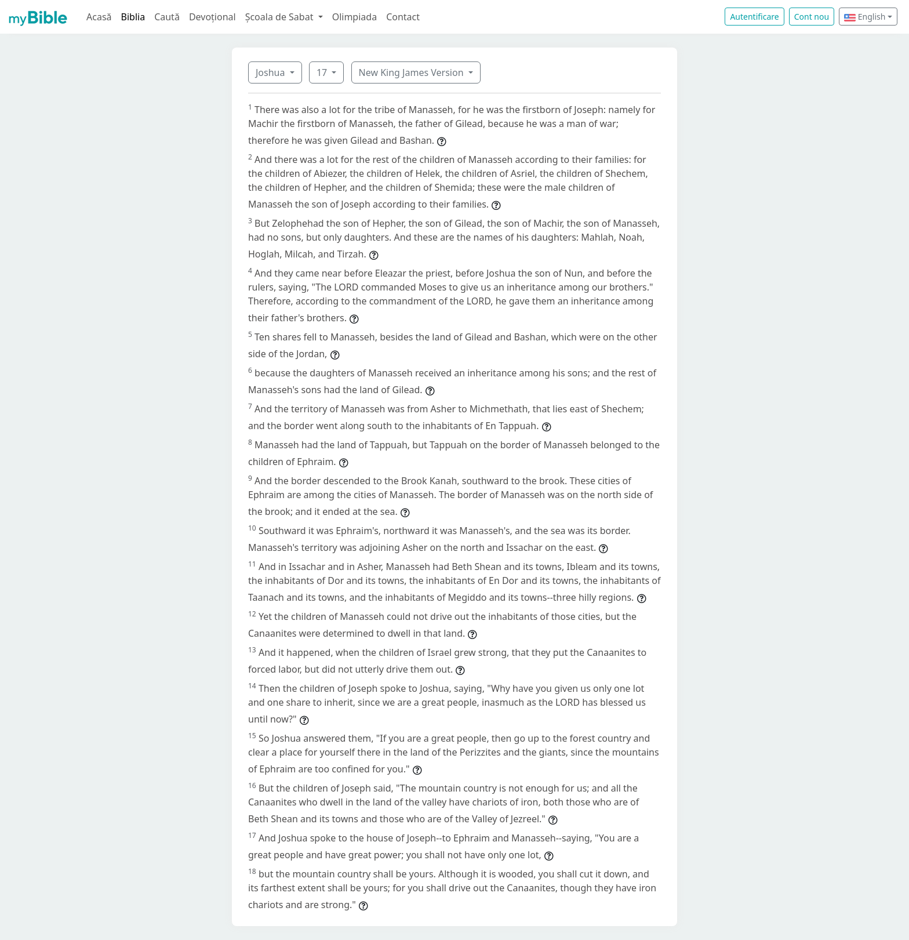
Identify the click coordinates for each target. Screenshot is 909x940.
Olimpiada (354, 16)
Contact (403, 16)
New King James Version (412, 72)
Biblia (133, 16)
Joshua (272, 72)
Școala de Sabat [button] (280, 16)
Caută (167, 16)
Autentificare (754, 16)
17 (323, 72)
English (864, 16)
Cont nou (811, 16)
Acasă (99, 16)
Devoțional (212, 16)
